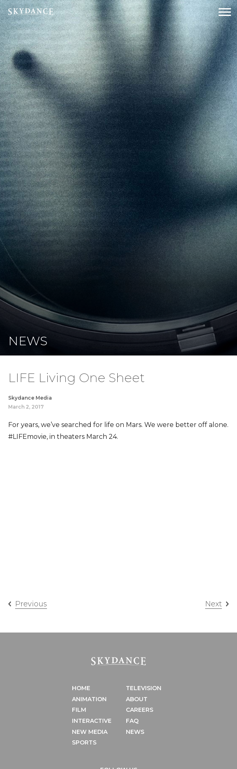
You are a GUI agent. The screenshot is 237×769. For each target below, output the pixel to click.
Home (81, 688)
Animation (89, 699)
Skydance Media (30, 398)
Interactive (92, 720)
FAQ (132, 720)
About (137, 699)
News (135, 731)
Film (79, 709)
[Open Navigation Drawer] (224, 12)
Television (143, 688)
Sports (84, 742)
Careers (139, 709)
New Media (89, 731)
